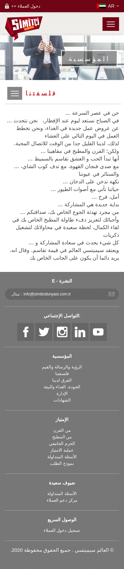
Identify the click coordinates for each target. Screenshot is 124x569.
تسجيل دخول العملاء (62, 530)
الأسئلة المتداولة (62, 456)
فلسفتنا (62, 373)
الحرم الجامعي (62, 443)
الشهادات (62, 400)
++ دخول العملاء (25, 6)
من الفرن (62, 430)
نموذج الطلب (62, 463)
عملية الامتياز (62, 450)
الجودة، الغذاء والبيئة (62, 386)
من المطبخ (62, 436)
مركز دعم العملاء (62, 500)
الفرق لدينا (62, 380)
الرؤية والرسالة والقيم (62, 366)
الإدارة (62, 393)
